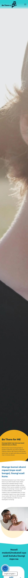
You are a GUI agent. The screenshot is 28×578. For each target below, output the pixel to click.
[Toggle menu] (25, 5)
